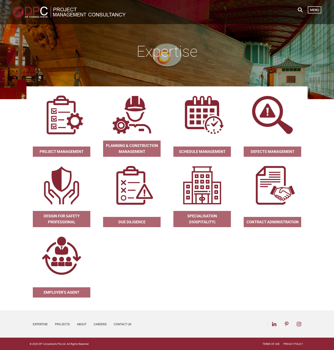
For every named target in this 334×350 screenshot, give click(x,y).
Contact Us (122, 324)
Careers (100, 324)
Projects (62, 324)
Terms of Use (271, 344)
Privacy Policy (293, 344)
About (81, 324)
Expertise (40, 324)
